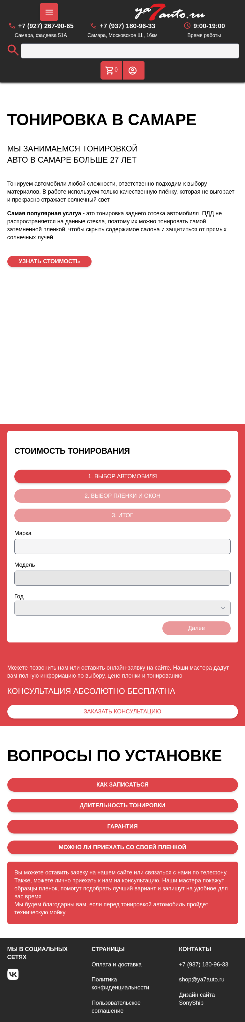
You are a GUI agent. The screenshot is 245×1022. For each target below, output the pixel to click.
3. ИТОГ (122, 515)
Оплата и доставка (117, 964)
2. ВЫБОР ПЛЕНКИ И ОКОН (122, 496)
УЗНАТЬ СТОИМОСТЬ (49, 261)
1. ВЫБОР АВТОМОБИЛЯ (122, 476)
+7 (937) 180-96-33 (203, 964)
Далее (196, 628)
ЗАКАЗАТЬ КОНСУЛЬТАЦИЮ (122, 711)
